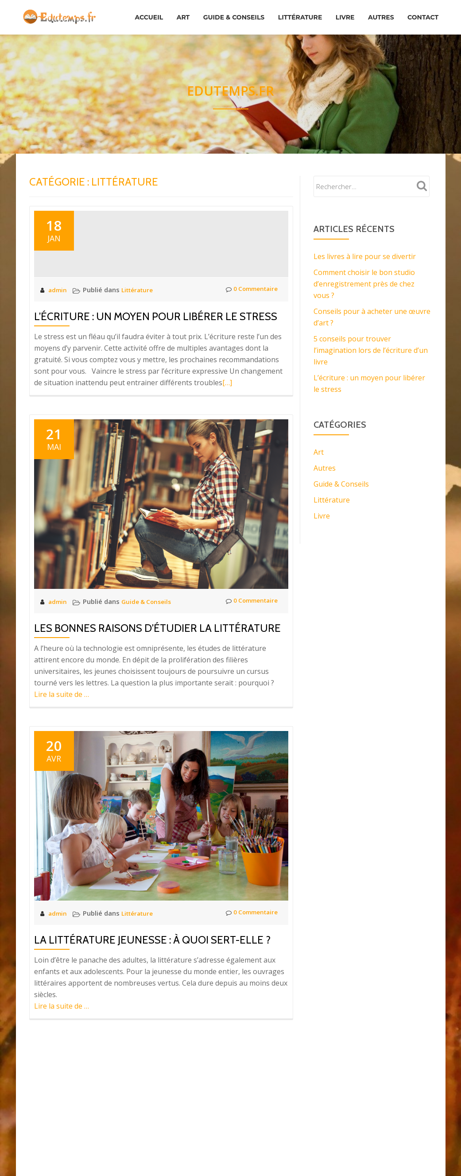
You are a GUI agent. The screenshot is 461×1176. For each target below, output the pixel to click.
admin (59, 341)
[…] (227, 435)
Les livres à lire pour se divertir (365, 256)
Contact (420, 25)
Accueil (171, 13)
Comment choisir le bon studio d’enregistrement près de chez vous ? (364, 283)
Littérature (334, 13)
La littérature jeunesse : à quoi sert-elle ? (152, 992)
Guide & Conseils (264, 13)
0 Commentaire (248, 341)
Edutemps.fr (231, 89)
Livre (383, 13)
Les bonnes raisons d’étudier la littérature (157, 680)
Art (209, 13)
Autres (424, 13)
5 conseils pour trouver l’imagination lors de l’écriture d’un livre (371, 350)
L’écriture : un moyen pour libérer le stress (155, 368)
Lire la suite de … (61, 746)
